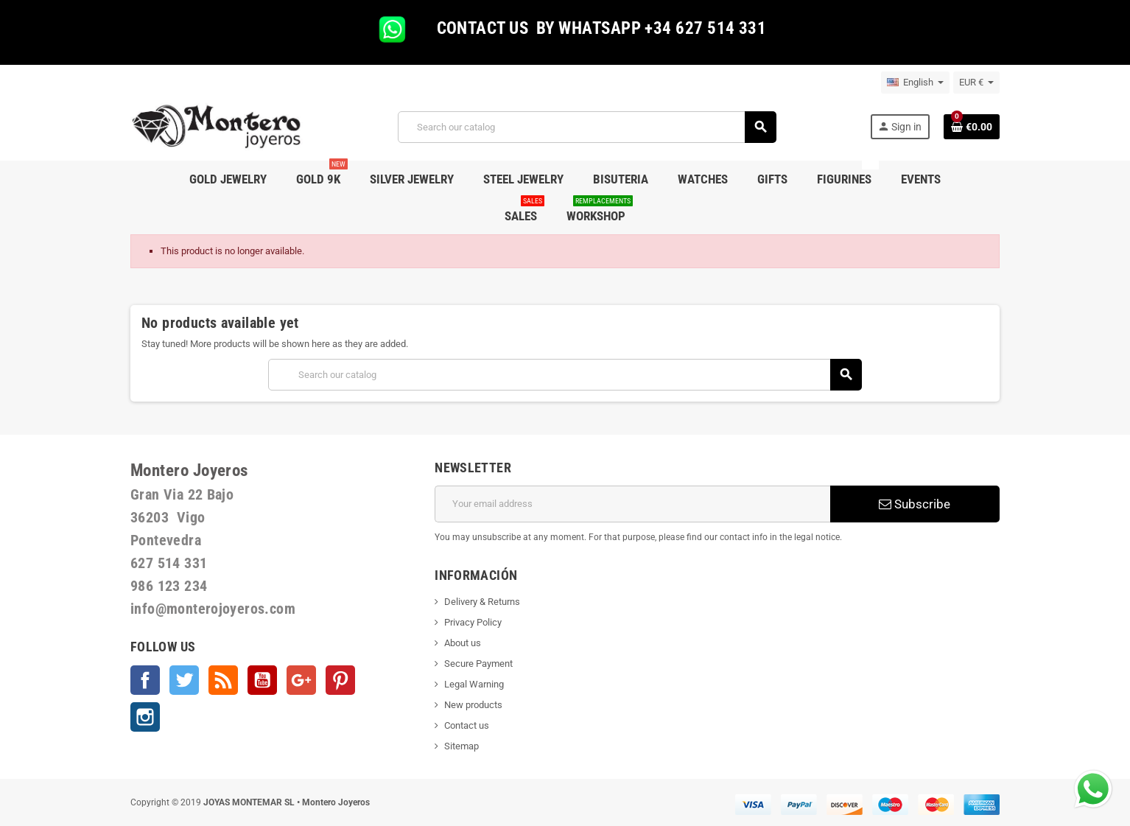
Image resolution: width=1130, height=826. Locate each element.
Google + (301, 680)
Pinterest (340, 680)
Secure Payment (478, 663)
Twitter (184, 680)
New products (473, 704)
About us (462, 642)
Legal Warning (474, 684)
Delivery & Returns (482, 601)
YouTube (262, 680)
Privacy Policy (473, 622)
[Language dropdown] (915, 82)
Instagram (145, 717)
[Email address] (632, 504)
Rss (223, 680)
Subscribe (914, 504)
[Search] (587, 127)
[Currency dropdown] (976, 82)
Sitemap (461, 746)
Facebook (145, 680)
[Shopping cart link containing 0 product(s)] (972, 126)
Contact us (466, 725)
